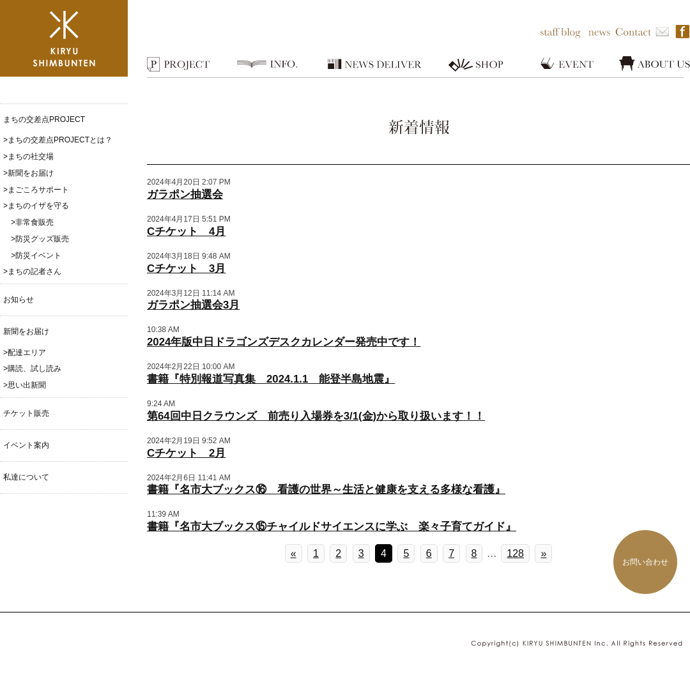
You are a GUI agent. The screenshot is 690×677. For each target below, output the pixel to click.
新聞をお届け (26, 331)
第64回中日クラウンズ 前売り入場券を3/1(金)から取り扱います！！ (316, 416)
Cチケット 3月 (186, 268)
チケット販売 (26, 413)
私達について (26, 477)
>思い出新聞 (24, 385)
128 (515, 553)
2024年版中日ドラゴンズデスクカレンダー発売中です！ (283, 342)
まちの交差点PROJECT (44, 119)
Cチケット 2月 (186, 453)
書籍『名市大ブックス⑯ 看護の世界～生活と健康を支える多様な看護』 (326, 489)
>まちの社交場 (28, 156)
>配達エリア (24, 352)
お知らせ (18, 299)
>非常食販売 (28, 222)
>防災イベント (32, 255)
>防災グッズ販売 (36, 238)
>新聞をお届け (28, 173)
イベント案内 (26, 445)
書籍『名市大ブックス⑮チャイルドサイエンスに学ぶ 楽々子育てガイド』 (331, 527)
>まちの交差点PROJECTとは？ (57, 139)
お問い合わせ (645, 562)
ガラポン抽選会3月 (193, 305)
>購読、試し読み (32, 368)
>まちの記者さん (32, 271)
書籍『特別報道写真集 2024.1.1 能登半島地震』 (271, 379)
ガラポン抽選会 (185, 194)
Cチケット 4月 (186, 231)
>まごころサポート (36, 189)
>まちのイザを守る (36, 205)
